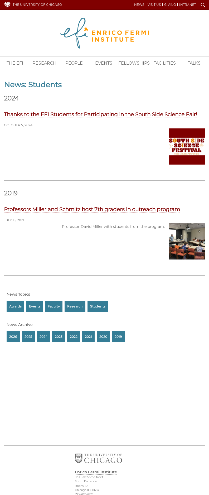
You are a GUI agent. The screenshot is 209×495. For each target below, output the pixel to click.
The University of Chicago (37, 5)
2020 (103, 337)
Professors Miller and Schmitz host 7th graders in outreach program (92, 209)
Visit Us (154, 4)
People (74, 63)
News (139, 4)
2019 (118, 337)
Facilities (164, 63)
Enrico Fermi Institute (104, 33)
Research (44, 63)
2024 (43, 337)
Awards (15, 306)
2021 (88, 337)
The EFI (15, 63)
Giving (170, 4)
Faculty (54, 306)
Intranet (187, 4)
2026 (13, 337)
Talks (194, 63)
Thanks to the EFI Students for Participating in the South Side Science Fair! (100, 114)
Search (203, 5)
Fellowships (134, 63)
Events (103, 63)
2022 (73, 337)
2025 (28, 337)
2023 (58, 337)
